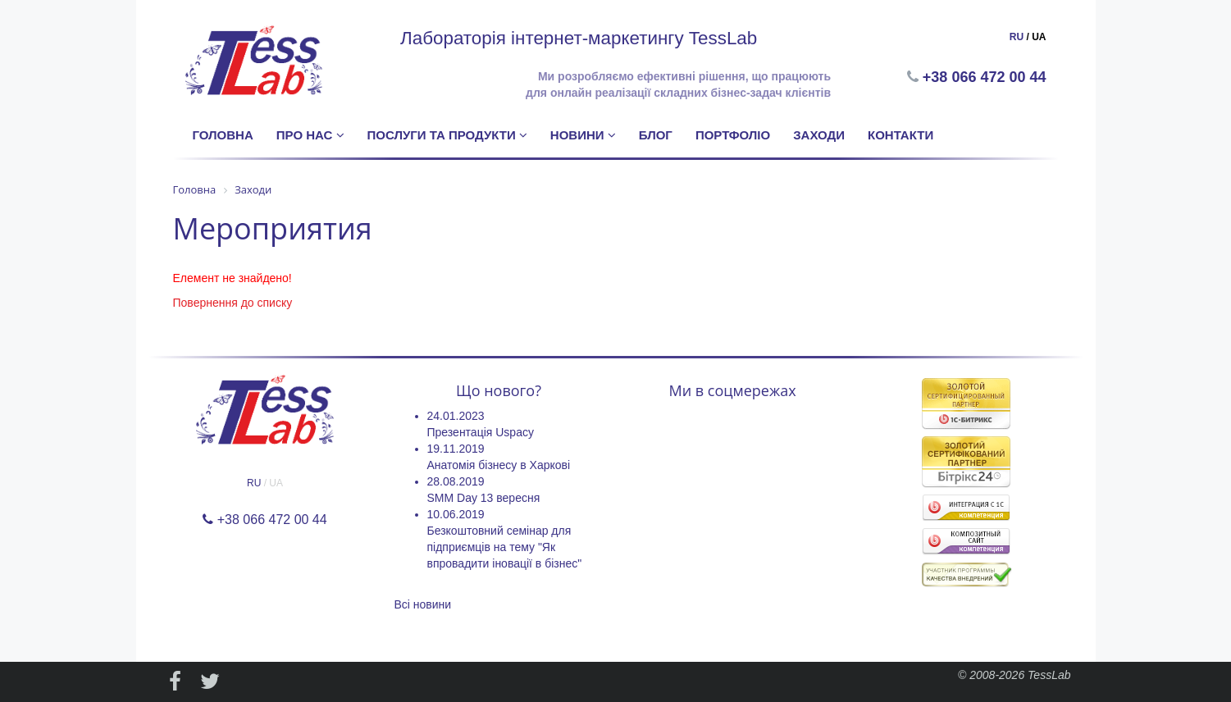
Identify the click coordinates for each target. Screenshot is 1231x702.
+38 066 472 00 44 (986, 77)
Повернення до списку (233, 302)
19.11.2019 (456, 448)
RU (1017, 37)
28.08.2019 (456, 481)
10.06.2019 (456, 514)
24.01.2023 (456, 415)
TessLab (1049, 674)
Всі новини (423, 604)
